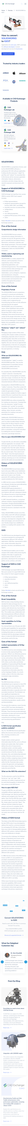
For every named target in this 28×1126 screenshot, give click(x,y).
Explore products (8, 54)
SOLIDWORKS (9, 38)
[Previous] (2, 961)
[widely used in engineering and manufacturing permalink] (13, 256)
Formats (10, 10)
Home (3, 10)
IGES (6, 41)
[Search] (21, 4)
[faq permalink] (6, 352)
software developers (9, 47)
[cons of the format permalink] (17, 286)
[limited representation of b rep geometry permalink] (9, 647)
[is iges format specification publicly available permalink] (16, 728)
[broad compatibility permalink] (16, 599)
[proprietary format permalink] (16, 290)
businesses (19, 49)
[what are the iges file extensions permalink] (2, 773)
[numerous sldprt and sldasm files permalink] (5, 330)
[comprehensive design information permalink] (2, 232)
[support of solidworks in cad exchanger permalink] (15, 191)
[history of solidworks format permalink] (8, 465)
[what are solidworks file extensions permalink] (10, 358)
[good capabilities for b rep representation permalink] (13, 623)
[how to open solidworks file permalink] (2, 439)
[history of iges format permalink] (21, 818)
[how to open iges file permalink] (19, 788)
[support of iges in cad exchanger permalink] (11, 566)
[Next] (25, 961)
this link (8, 221)
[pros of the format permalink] (17, 226)
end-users (14, 45)
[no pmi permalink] (8, 679)
